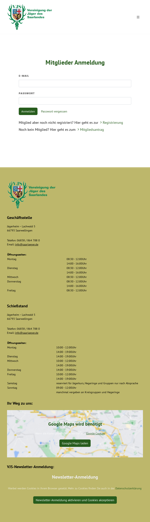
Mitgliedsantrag (90, 129)
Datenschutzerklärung (128, 488)
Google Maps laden (75, 443)
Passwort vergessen (54, 111)
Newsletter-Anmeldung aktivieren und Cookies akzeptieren (75, 500)
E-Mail (24, 76)
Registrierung (111, 122)
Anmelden (28, 111)
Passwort (27, 93)
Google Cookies (95, 433)
